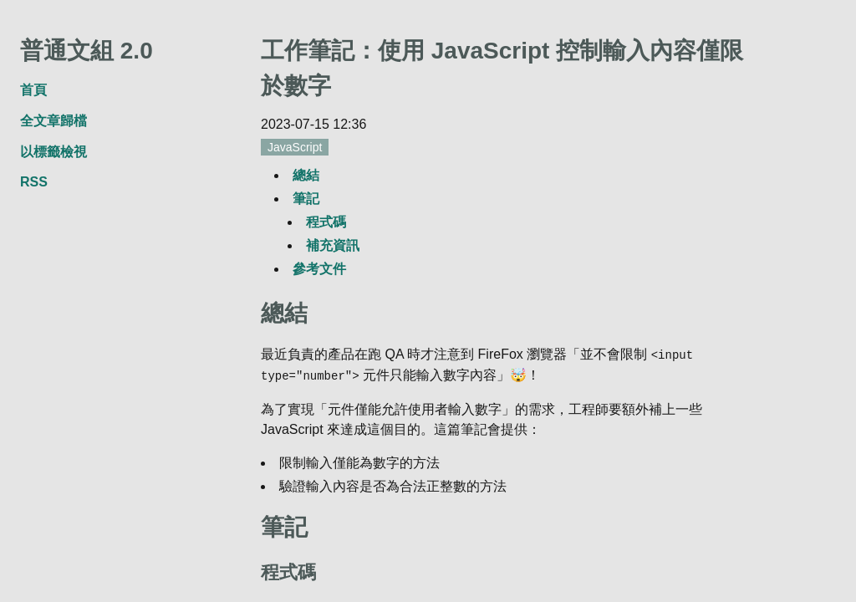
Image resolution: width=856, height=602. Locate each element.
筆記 (306, 198)
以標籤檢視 (53, 152)
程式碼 (326, 222)
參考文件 (319, 269)
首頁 (33, 90)
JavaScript (295, 147)
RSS (34, 182)
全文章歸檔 (53, 121)
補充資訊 (332, 245)
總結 (306, 175)
